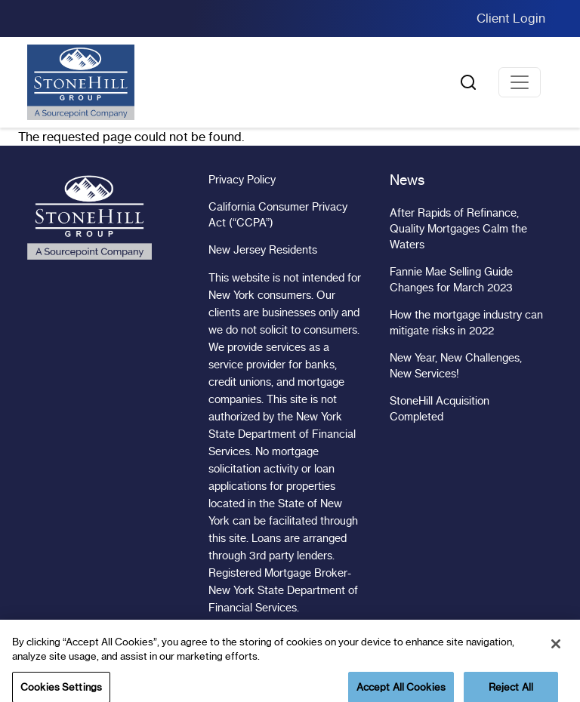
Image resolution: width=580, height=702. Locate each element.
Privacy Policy (242, 179)
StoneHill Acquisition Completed (439, 408)
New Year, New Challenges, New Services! (456, 365)
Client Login (511, 18)
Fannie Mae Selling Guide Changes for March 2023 (451, 279)
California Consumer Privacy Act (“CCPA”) (277, 214)
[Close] (555, 651)
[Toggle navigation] (519, 82)
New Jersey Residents (262, 250)
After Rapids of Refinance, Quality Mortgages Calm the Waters (458, 228)
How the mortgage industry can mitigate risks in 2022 (466, 322)
